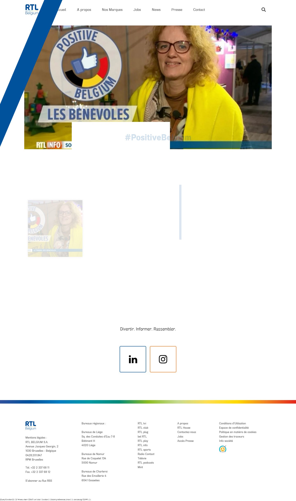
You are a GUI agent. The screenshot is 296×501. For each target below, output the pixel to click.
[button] (263, 9)
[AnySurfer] (223, 448)
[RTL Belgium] (34, 9)
